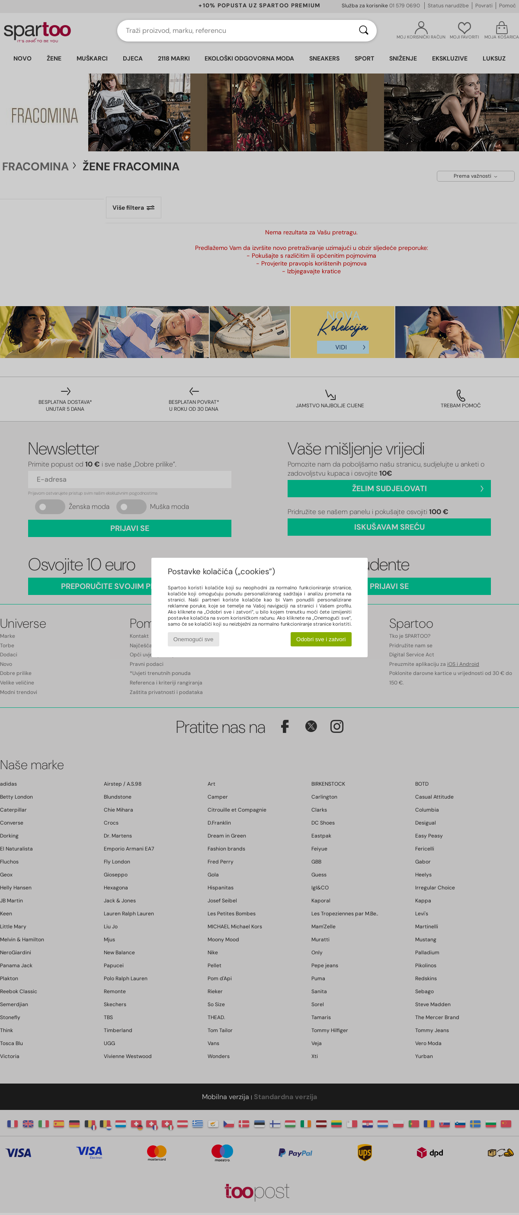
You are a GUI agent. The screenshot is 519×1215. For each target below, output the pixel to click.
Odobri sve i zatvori (321, 639)
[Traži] (363, 31)
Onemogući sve (193, 639)
